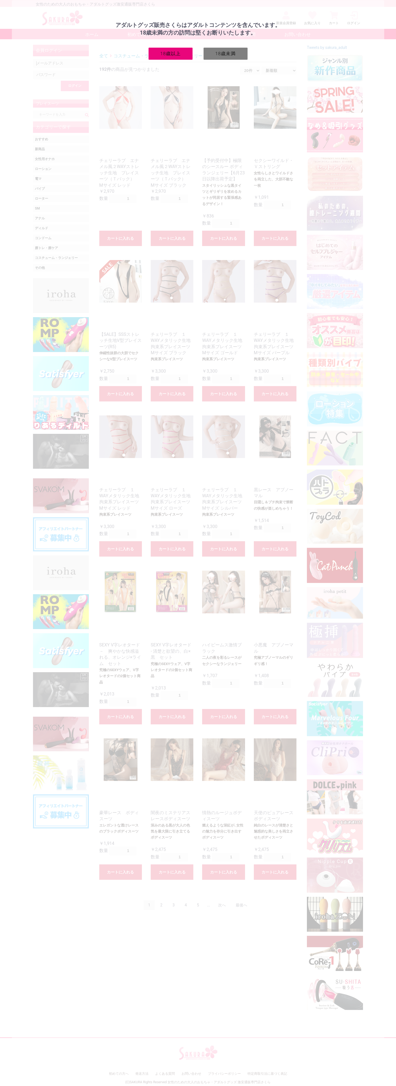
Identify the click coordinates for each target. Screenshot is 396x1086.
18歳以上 (170, 53)
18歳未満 (225, 53)
